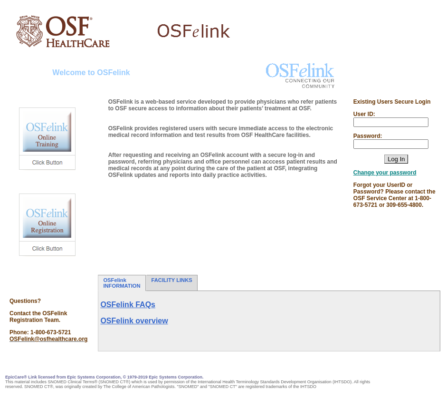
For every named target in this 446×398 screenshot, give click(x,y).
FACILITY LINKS (172, 283)
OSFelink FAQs (127, 305)
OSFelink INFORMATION (121, 283)
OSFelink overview (134, 321)
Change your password (385, 172)
